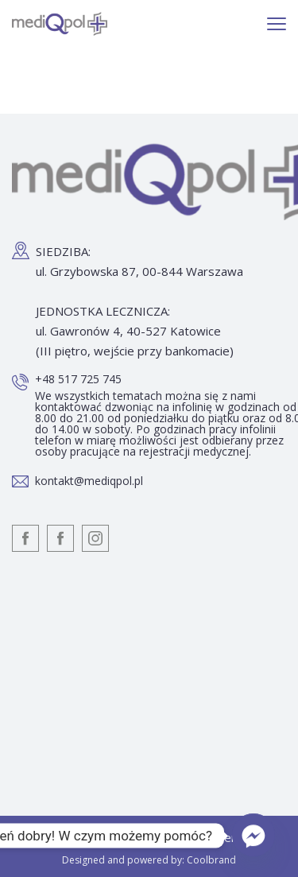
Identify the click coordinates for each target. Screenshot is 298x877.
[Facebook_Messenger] (253, 835)
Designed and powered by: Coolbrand (149, 860)
